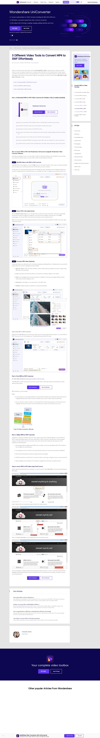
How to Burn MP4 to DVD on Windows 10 (25, 597)
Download (67, 2)
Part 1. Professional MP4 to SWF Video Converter (27, 82)
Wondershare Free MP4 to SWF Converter (36, 379)
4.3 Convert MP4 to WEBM (81, 111)
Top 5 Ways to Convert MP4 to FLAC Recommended (28, 618)
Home (10, 48)
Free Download (38, 112)
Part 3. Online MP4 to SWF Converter (24, 89)
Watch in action (14, 40)
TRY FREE (15, 28)
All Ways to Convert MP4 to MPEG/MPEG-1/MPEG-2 (28, 604)
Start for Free (70, 735)
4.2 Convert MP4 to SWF (80, 108)
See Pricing (56, 671)
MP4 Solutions (17, 48)
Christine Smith (16, 62)
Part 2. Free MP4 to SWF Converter (23, 85)
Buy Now (80, 735)
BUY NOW (26, 28)
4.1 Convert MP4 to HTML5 (81, 105)
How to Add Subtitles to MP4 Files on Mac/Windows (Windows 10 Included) (35, 611)
